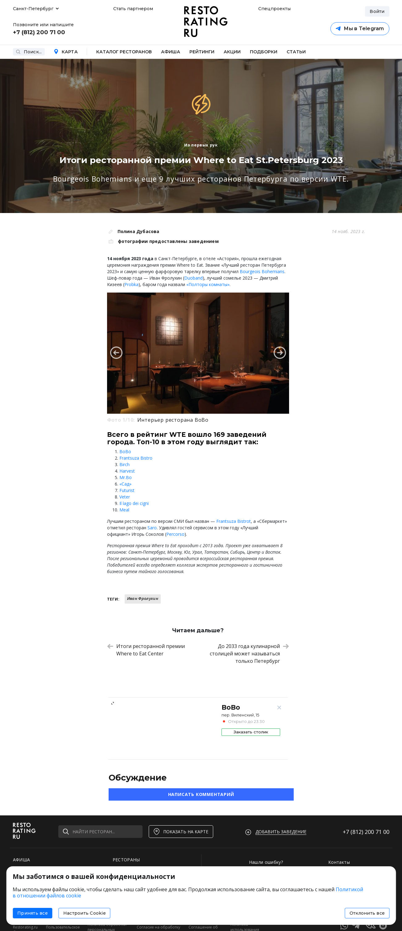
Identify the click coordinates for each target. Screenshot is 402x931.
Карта (66, 52)
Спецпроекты (273, 8)
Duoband (193, 278)
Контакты (339, 862)
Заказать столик (251, 731)
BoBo (125, 451)
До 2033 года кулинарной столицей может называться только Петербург (249, 653)
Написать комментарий (201, 794)
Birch (124, 464)
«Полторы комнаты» (208, 284)
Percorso (175, 534)
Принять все (32, 913)
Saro (152, 528)
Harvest (127, 471)
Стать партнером (133, 8)
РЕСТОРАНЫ (126, 860)
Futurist (127, 490)
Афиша (170, 52)
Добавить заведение (280, 832)
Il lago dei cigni (134, 503)
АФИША (21, 860)
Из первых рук (201, 145)
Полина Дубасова (139, 231)
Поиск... (29, 52)
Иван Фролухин (142, 598)
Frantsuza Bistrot (233, 521)
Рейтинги (201, 52)
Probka (131, 284)
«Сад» (125, 484)
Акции (232, 52)
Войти (377, 11)
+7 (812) (366, 831)
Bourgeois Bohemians (262, 271)
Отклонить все (367, 913)
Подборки (263, 52)
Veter (124, 497)
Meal (124, 510)
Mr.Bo (125, 477)
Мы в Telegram (360, 28)
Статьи (296, 52)
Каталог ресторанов (124, 52)
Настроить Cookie (84, 913)
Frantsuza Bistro (135, 458)
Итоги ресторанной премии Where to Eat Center (146, 650)
